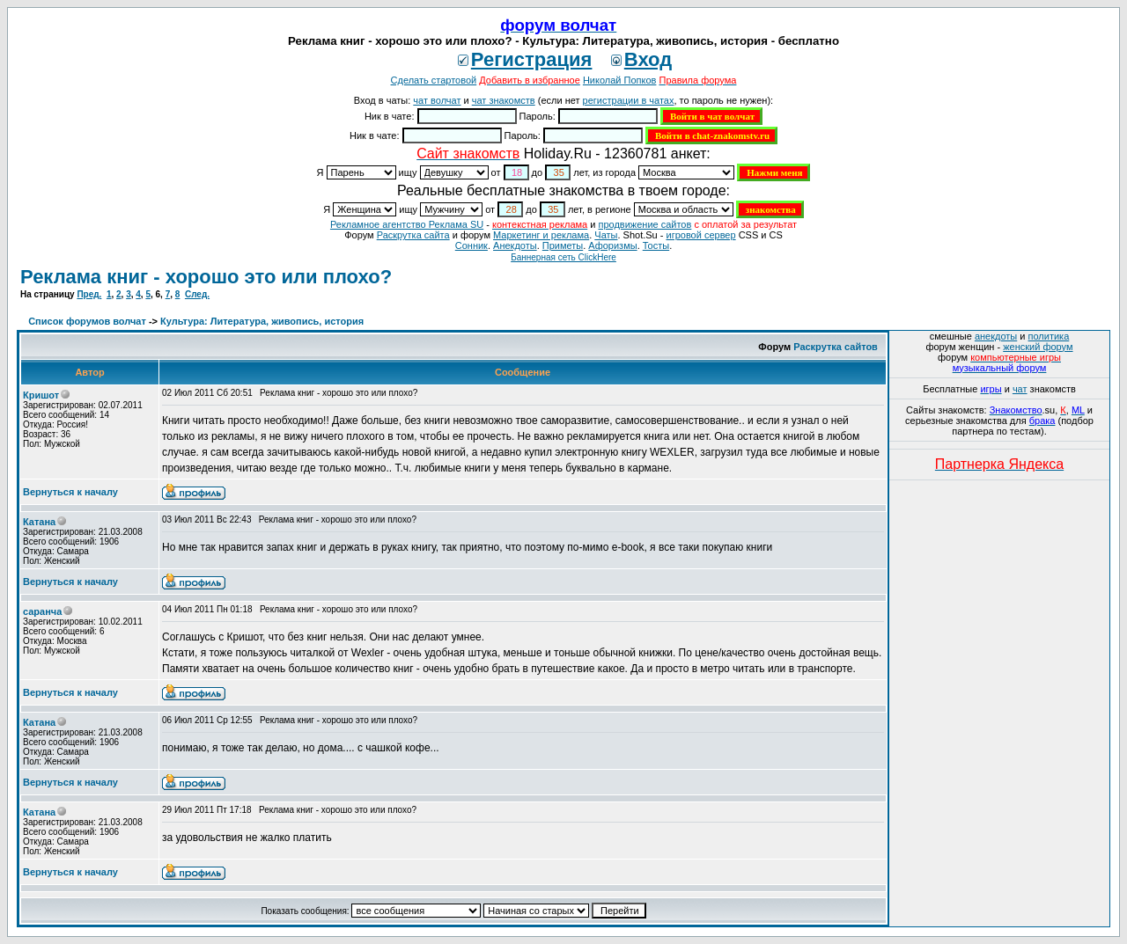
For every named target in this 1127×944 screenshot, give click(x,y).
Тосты (656, 245)
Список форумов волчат (87, 321)
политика (1049, 336)
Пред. (89, 294)
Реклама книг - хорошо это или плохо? (206, 277)
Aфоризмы (612, 245)
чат (1020, 389)
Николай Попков (620, 80)
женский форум (1037, 346)
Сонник (471, 245)
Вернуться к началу (70, 492)
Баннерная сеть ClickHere (563, 257)
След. (197, 294)
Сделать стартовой (434, 80)
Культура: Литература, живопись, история (262, 321)
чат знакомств (503, 100)
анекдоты (996, 336)
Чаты (605, 235)
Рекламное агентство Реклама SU (406, 224)
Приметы (562, 245)
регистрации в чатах (628, 100)
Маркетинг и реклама (541, 235)
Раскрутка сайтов (835, 346)
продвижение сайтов (644, 224)
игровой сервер (700, 235)
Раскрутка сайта (413, 235)
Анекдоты (515, 245)
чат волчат (436, 100)
